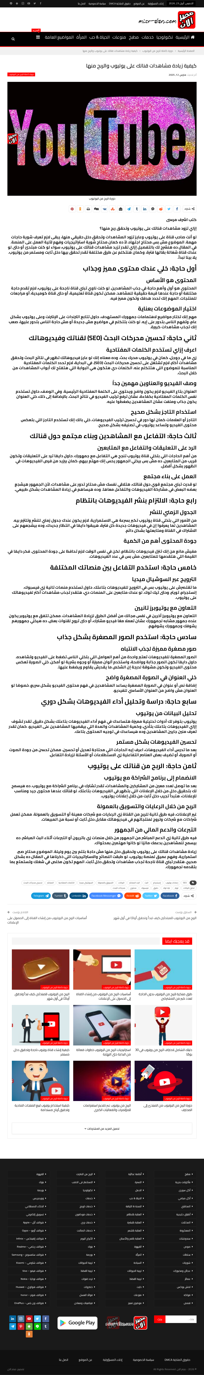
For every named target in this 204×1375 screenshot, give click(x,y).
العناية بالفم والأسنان (130, 1238)
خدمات (148, 37)
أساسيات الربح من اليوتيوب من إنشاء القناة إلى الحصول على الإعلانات (47, 920)
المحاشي (185, 1206)
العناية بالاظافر (134, 1214)
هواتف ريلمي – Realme (30, 1246)
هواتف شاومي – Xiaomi (30, 1262)
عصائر (187, 1278)
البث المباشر (134, 883)
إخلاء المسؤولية (156, 3)
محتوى (133, 888)
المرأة (81, 37)
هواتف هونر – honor (32, 1295)
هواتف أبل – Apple (33, 1222)
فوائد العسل (86, 1295)
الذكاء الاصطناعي (34, 1206)
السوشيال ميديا (86, 883)
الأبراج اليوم (86, 1238)
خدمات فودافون (84, 1214)
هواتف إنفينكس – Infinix (30, 1238)
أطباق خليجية (183, 1214)
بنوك (90, 1246)
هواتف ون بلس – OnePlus (29, 1303)
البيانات (121, 883)
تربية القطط (136, 1278)
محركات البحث (119, 888)
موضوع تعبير (135, 1303)
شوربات (186, 1262)
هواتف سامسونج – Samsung (28, 1254)
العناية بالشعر (135, 1230)
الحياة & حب (99, 37)
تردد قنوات (87, 1278)
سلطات (186, 1254)
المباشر (50, 883)
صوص (187, 1246)
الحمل (138, 1190)
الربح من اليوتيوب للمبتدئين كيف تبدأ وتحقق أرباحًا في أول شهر (155, 918)
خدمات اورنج (86, 1206)
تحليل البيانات (188, 888)
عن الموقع (139, 3)
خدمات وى (87, 1222)
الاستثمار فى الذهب (82, 1182)
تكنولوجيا (164, 37)
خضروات (88, 1286)
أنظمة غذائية (135, 1174)
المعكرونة (185, 1230)
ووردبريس (38, 1198)
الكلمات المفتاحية (66, 883)
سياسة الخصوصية (97, 3)
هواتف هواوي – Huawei (30, 1286)
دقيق (155, 888)
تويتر (176, 888)
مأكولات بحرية (182, 1182)
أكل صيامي (184, 1198)
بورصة (89, 1254)
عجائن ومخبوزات (181, 1270)
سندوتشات (184, 1238)
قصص (187, 1303)
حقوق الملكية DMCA (120, 3)
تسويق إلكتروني (35, 1214)
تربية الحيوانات (134, 1270)
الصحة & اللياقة (134, 1206)
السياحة (138, 1262)
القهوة (138, 1246)
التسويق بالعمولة (105, 883)
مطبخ (134, 37)
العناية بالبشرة (134, 1222)
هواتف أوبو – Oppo (33, 1230)
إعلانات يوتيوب (172, 883)
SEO (185, 883)
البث (146, 883)
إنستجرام (157, 883)
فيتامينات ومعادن (83, 1303)
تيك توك (166, 888)
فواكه (187, 1295)
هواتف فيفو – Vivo (33, 1270)
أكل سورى (184, 1190)
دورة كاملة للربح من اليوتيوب (21, 74)
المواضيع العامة (59, 37)
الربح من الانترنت (84, 1174)
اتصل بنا (81, 3)
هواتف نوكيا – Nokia (32, 1278)
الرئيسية (185, 37)
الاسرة (138, 1182)
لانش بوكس (183, 1286)
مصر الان (11, 1369)
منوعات (119, 37)
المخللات (185, 1222)
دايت (139, 1286)
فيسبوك (145, 888)
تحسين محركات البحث (32, 883)
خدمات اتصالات (85, 1230)
